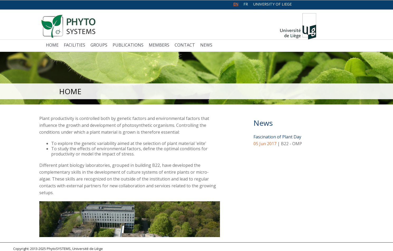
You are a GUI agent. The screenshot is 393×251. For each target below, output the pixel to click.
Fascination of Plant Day (277, 137)
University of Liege (272, 4)
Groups (98, 45)
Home (52, 45)
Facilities (74, 45)
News (206, 45)
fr (245, 4)
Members (159, 45)
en (235, 4)
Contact (185, 45)
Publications (128, 45)
